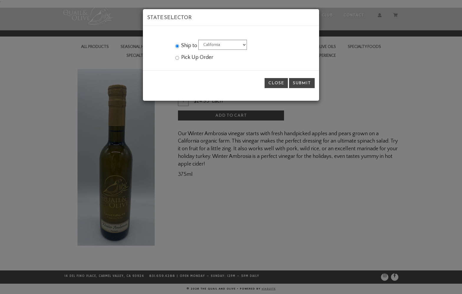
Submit (302, 83)
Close (276, 83)
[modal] (231, 147)
